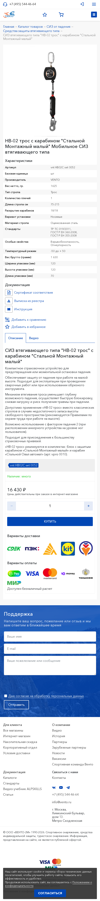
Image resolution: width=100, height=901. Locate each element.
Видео (57, 730)
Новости (58, 753)
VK (54, 788)
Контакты (59, 778)
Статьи (8, 794)
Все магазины (13, 730)
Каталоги (10, 778)
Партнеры (59, 742)
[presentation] (33, 684)
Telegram (68, 787)
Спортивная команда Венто (72, 764)
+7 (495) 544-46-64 (22, 4)
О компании (61, 725)
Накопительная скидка (20, 742)
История (58, 736)
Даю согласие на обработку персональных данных (46, 696)
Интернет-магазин (16, 736)
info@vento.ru (61, 802)
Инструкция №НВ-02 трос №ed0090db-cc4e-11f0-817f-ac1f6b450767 (9, 309)
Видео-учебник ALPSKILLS (22, 789)
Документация (14, 772)
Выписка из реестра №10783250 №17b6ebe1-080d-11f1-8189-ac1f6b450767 (9, 300)
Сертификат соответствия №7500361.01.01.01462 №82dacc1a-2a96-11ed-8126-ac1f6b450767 (9, 292)
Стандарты (11, 783)
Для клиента (12, 725)
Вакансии (59, 759)
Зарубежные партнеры (69, 747)
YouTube (61, 787)
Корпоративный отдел (20, 747)
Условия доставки (16, 753)
